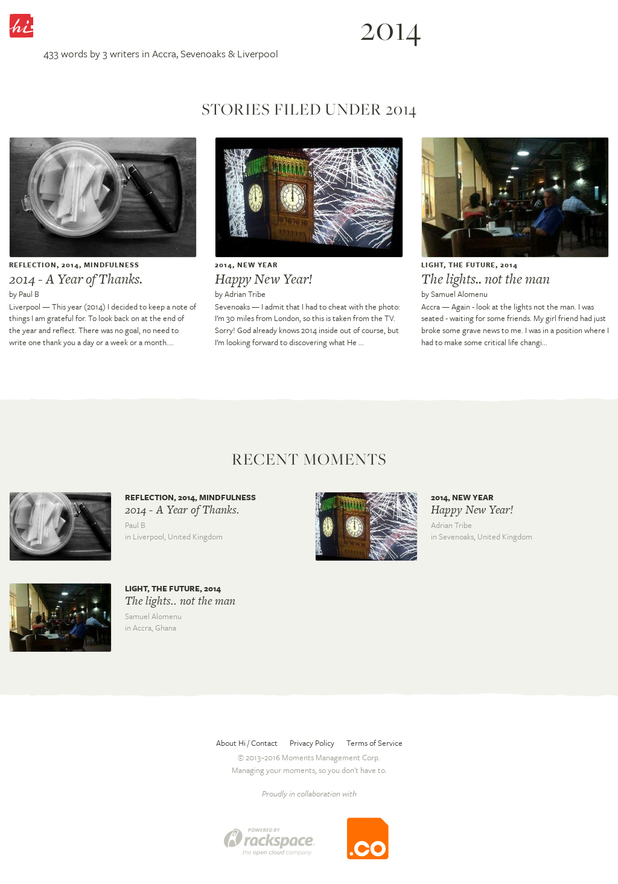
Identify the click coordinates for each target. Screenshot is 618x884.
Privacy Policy (312, 743)
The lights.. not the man (485, 278)
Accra (430, 306)
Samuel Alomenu (459, 294)
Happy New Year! (264, 278)
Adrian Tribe (245, 294)
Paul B (29, 294)
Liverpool (24, 306)
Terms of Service (374, 743)
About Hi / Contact (247, 743)
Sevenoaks (232, 306)
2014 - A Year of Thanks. (75, 278)
